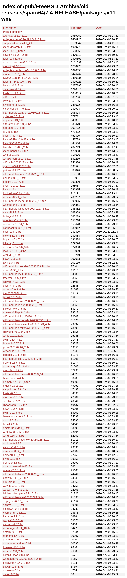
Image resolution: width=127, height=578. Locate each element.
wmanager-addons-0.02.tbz (19, 543)
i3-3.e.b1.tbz (10, 131)
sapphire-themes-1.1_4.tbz (19, 43)
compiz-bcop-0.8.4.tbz (16, 555)
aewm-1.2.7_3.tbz (13, 408)
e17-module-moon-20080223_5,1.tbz (25, 174)
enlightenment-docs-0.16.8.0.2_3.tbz (24, 70)
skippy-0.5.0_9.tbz (14, 505)
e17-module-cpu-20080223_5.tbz (22, 358)
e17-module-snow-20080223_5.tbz (23, 497)
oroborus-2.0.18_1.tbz (16, 224)
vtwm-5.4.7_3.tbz (13, 212)
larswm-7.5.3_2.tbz (14, 281)
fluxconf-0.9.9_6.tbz (14, 308)
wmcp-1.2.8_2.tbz (13, 551)
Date (99, 27)
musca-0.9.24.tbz (13, 385)
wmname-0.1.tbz (13, 570)
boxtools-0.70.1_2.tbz (15, 343)
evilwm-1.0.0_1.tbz (14, 447)
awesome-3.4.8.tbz (14, 104)
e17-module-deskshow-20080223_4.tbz (26, 328)
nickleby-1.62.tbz (13, 524)
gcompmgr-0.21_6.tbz (16, 366)
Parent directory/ (12, 31)
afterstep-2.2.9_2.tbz (15, 35)
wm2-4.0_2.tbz (12, 420)
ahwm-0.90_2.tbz (13, 270)
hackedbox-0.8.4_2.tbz (16, 193)
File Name (9, 27)
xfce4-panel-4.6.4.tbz (15, 151)
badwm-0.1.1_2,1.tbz (15, 478)
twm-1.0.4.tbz (11, 262)
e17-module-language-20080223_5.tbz (26, 208)
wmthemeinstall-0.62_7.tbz (19, 466)
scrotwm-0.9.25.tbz (14, 401)
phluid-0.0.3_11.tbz (14, 178)
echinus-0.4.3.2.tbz (14, 443)
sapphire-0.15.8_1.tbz (16, 389)
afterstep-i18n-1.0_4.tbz (17, 124)
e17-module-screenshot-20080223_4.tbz (27, 320)
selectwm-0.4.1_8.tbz (15, 508)
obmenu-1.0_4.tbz (13, 455)
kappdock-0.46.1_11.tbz (17, 228)
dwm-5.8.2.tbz (11, 458)
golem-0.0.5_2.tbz (13, 116)
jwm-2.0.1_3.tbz (12, 297)
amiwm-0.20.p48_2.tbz (16, 312)
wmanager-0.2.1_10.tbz (17, 528)
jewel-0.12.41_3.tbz (14, 251)
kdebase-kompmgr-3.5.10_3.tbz (22, 493)
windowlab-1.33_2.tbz (16, 431)
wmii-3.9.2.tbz (11, 155)
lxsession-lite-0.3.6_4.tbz (17, 416)
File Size (76, 27)
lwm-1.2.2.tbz (11, 424)
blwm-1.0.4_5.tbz (13, 85)
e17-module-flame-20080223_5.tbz (23, 474)
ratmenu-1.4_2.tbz (14, 535)
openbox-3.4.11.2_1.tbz (17, 166)
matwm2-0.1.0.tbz (13, 397)
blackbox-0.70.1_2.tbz (16, 147)
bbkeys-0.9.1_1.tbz (14, 216)
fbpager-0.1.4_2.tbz (14, 354)
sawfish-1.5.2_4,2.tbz (15, 54)
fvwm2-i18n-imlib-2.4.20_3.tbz (20, 78)
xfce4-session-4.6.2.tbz (16, 108)
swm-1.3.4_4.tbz (12, 339)
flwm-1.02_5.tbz (12, 412)
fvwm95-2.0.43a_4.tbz (16, 143)
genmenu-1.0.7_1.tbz (15, 539)
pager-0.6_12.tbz (13, 520)
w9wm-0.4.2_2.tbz (14, 485)
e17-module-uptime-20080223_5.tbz (24, 374)
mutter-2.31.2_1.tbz (14, 74)
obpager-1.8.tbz (12, 462)
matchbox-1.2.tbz (13, 370)
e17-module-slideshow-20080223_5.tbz (26, 439)
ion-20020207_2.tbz (14, 293)
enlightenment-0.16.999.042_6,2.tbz (24, 39)
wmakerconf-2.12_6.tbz (17, 158)
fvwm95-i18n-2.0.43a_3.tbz (19, 139)
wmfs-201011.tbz (13, 335)
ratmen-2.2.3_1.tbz (14, 470)
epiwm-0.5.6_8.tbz (14, 362)
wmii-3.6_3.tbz (11, 255)
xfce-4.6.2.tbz (11, 574)
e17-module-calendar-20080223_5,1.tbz (26, 266)
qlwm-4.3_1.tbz (12, 285)
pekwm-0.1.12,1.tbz (14, 170)
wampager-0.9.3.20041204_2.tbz (22, 558)
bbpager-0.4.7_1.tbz (15, 239)
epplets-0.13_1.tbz (14, 120)
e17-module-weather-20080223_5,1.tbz (26, 112)
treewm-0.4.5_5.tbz (14, 278)
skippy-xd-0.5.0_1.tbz (15, 501)
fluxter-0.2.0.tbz (12, 393)
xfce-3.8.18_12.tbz (14, 51)
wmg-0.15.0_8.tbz (13, 435)
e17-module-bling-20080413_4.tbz (23, 316)
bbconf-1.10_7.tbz (13, 181)
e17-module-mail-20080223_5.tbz (23, 274)
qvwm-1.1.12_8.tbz (14, 185)
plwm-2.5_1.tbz (12, 231)
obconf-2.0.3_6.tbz (14, 289)
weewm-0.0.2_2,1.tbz (15, 489)
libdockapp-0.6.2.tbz (15, 405)
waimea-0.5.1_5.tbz (14, 197)
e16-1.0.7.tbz (11, 97)
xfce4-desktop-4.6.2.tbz (17, 47)
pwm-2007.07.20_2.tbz (16, 347)
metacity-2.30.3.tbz (14, 66)
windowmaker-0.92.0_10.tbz (19, 62)
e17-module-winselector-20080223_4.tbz (27, 324)
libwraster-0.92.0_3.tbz (16, 331)
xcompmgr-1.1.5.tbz (14, 512)
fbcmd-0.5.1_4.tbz (13, 516)
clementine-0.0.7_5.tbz (16, 382)
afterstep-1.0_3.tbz (14, 127)
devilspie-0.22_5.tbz (15, 451)
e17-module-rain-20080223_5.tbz (22, 305)
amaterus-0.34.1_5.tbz (16, 428)
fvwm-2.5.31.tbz (12, 58)
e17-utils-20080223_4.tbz (18, 162)
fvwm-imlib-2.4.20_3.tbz (17, 81)
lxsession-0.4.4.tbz (14, 378)
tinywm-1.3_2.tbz (13, 566)
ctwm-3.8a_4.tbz (12, 135)
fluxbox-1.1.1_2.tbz (14, 93)
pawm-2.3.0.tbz (12, 258)
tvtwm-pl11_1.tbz (13, 243)
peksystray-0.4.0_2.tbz (16, 562)
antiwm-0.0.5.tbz (12, 532)
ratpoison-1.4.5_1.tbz (15, 220)
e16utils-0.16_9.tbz (14, 482)
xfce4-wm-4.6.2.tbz (14, 89)
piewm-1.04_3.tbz (13, 235)
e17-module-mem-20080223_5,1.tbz (24, 201)
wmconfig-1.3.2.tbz (14, 351)
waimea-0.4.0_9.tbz (14, 204)
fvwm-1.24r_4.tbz (13, 189)
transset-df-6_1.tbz (14, 547)
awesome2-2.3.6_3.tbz (16, 247)
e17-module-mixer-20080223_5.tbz (23, 301)
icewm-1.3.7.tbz (12, 101)
